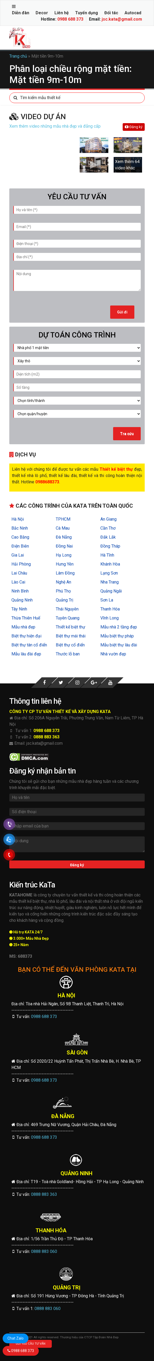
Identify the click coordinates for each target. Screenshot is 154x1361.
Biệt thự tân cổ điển (29, 644)
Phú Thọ (63, 591)
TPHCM (63, 519)
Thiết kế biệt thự (70, 626)
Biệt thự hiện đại (26, 635)
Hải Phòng (21, 564)
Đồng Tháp (110, 546)
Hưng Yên (65, 564)
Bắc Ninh (19, 528)
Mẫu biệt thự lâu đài (118, 644)
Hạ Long (63, 555)
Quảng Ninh (22, 600)
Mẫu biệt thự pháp (117, 635)
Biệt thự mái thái (70, 635)
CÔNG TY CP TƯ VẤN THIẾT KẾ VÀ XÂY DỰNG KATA (60, 711)
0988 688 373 (70, 19)
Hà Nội (17, 519)
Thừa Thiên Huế (25, 618)
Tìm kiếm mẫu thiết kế (35, 97)
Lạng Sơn (109, 573)
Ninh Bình (20, 591)
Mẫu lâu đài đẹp (26, 653)
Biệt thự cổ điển (70, 644)
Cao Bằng (20, 537)
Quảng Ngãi (111, 591)
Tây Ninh (19, 609)
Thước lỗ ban (68, 653)
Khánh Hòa (110, 564)
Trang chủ (18, 56)
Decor (42, 12)
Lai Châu (19, 573)
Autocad (133, 12)
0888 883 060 (44, 1251)
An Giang (108, 519)
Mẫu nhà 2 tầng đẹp (118, 626)
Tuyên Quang (67, 618)
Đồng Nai (64, 546)
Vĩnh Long (109, 618)
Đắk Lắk (108, 537)
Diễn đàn (20, 12)
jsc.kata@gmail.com (122, 19)
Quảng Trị (64, 600)
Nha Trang (109, 582)
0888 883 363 (46, 736)
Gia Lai (17, 555)
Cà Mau (63, 528)
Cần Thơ (107, 528)
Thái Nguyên (67, 609)
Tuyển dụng (86, 12)
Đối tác (111, 12)
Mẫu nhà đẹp (23, 626)
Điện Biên (20, 546)
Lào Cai (18, 582)
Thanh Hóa (110, 609)
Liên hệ (61, 12)
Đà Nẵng (64, 537)
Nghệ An (63, 582)
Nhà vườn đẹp (113, 653)
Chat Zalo (15, 1338)
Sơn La (106, 600)
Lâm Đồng (65, 573)
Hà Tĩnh (107, 555)
